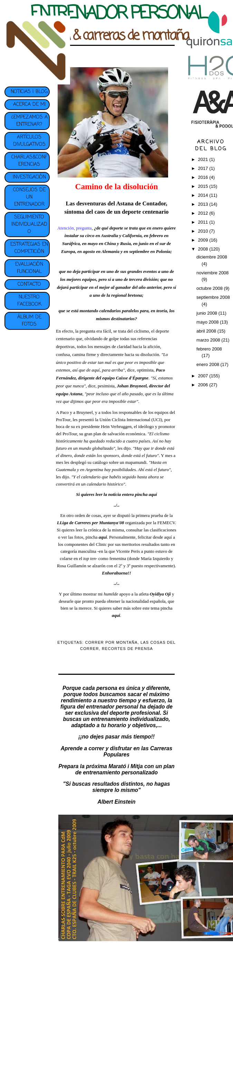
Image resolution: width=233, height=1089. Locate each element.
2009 (204, 240)
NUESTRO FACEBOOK (29, 301)
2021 (204, 159)
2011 (204, 222)
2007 (204, 375)
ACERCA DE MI (29, 104)
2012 (204, 213)
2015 (204, 186)
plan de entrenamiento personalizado (125, 769)
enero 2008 (208, 364)
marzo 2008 (208, 340)
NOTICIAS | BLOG (29, 91)
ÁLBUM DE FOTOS (29, 321)
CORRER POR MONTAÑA (111, 642)
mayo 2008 (208, 322)
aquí (153, 494)
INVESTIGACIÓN (29, 177)
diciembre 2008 (211, 256)
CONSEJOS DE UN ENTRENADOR (29, 197)
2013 (204, 204)
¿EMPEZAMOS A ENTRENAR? (29, 121)
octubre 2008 (210, 288)
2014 (204, 195)
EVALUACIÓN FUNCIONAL (29, 268)
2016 (204, 177)
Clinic (102, 544)
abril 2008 (206, 331)
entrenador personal (112, 707)
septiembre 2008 (213, 297)
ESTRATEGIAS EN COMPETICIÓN (29, 248)
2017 (204, 168)
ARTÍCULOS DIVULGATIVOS (29, 141)
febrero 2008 (209, 349)
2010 (204, 231)
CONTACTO (29, 284)
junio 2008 (207, 313)
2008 (204, 249)
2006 (204, 384)
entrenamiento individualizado (129, 719)
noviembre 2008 (212, 272)
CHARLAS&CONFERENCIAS (29, 161)
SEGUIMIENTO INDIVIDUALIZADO (29, 224)
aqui (116, 615)
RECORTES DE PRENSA (127, 649)
